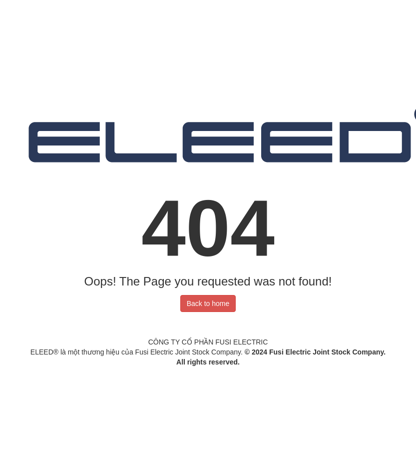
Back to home (208, 304)
